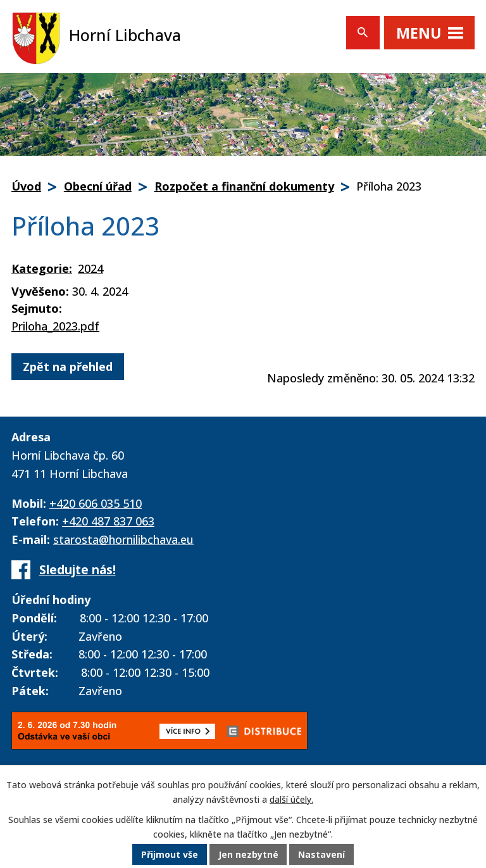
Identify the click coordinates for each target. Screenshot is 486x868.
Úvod (26, 186)
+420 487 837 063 (108, 521)
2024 (90, 268)
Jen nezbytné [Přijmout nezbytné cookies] (248, 855)
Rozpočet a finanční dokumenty (244, 186)
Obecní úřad (98, 186)
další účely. (291, 800)
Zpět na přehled (68, 366)
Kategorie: (41, 268)
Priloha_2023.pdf (55, 326)
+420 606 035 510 (95, 503)
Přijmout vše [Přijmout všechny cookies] (169, 855)
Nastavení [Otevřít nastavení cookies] (322, 855)
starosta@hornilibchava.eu (123, 539)
